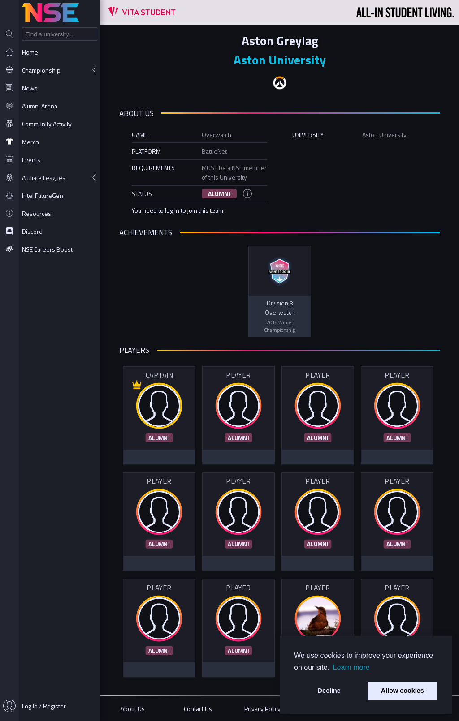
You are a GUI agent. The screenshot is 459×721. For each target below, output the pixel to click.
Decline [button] (329, 690)
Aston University (280, 59)
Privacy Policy (262, 708)
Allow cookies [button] (402, 690)
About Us (133, 708)
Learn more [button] (351, 667)
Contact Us (198, 708)
